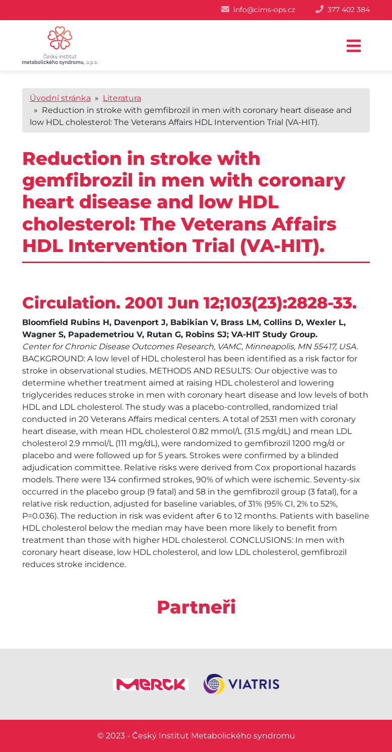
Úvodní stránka (60, 98)
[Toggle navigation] (353, 46)
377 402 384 (349, 9)
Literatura (122, 98)
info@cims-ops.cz (264, 9)
